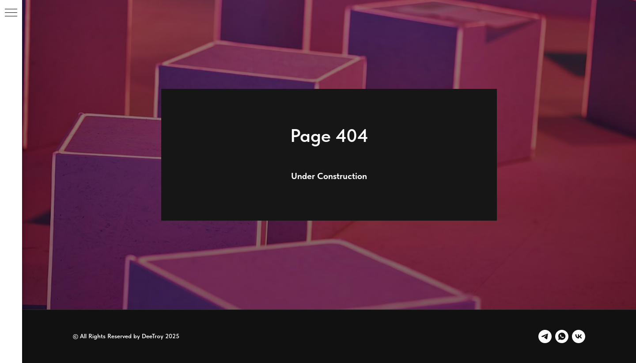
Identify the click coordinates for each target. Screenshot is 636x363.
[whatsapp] (561, 336)
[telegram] (545, 336)
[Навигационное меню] (11, 13)
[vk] (578, 336)
